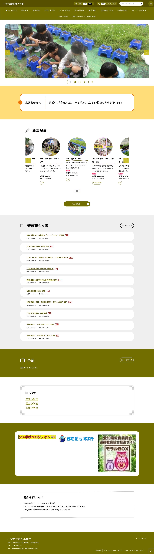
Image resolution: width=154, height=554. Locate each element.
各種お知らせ (122, 10)
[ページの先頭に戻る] (151, 551)
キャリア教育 (63, 16)
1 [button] (75, 82)
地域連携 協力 (107, 10)
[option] (77, 51)
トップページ (12, 10)
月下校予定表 (64, 10)
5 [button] (92, 82)
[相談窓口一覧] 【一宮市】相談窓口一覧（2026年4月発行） (47, 302)
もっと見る (76, 204)
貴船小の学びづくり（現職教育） (84, 16)
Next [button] (146, 52)
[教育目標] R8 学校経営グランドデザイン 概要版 (45, 235)
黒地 (90, 3)
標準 (103, 3)
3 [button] (84, 82)
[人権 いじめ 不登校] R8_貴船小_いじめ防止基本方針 (48, 257)
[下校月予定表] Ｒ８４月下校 (37, 313)
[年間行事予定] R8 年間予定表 (38, 246)
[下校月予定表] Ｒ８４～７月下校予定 (40, 268)
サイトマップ (142, 538)
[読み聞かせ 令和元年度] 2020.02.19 (41, 335)
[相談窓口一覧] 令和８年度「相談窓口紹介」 (42, 279)
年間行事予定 (49, 10)
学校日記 (36, 10)
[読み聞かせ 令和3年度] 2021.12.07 (40, 324)
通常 (80, 3)
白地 (85, 3)
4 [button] (88, 82)
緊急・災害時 (79, 10)
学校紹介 (24, 10)
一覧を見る (128, 360)
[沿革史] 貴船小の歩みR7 (36, 291)
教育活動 (92, 10)
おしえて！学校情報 (139, 10)
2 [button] (79, 82)
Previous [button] (7, 52)
